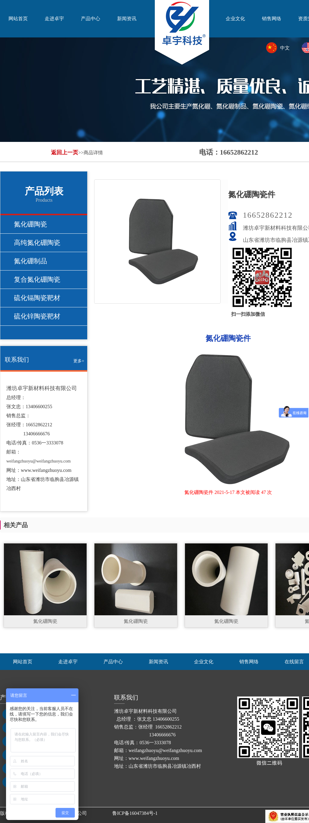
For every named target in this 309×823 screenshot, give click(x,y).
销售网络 (271, 18)
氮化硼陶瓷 (30, 224)
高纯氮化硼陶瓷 (37, 242)
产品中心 (90, 18)
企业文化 (235, 18)
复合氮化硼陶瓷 (37, 279)
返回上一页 (64, 152)
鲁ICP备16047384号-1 (135, 813)
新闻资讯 (126, 18)
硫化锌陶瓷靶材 (37, 316)
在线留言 (294, 661)
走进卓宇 (54, 18)
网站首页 (18, 18)
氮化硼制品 (30, 261)
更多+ (78, 361)
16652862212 (268, 215)
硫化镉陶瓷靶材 (37, 298)
